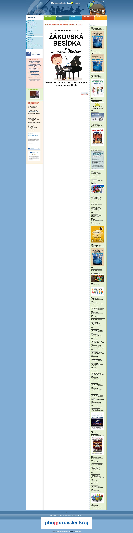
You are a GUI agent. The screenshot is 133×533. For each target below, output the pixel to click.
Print (87, 94)
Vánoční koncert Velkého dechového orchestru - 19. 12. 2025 (34, 65)
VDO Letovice (48, 16)
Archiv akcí (55, 20)
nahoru (82, 94)
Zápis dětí (72, 16)
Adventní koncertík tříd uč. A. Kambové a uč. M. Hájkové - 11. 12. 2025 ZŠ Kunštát (34, 70)
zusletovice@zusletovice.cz (33, 111)
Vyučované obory (87, 16)
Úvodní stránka (48, 20)
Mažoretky (60, 16)
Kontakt (98, 16)
